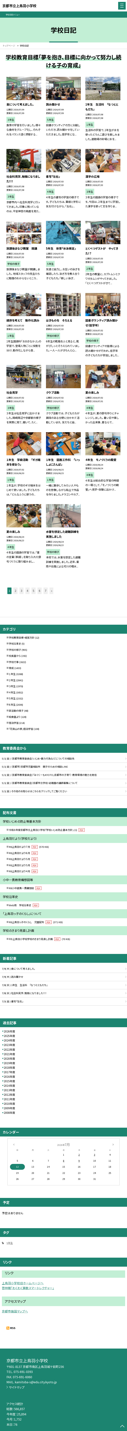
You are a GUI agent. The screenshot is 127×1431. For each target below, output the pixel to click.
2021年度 (9, 1054)
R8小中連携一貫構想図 (25, 888)
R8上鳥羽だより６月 (23, 853)
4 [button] (27, 591)
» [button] (51, 591)
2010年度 (9, 1104)
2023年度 (9, 1045)
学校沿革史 (15, 643)
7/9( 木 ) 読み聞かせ (12, 977)
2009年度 (9, 1108)
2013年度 (9, 1090)
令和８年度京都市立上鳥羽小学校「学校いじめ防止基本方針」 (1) (47, 830)
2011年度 (9, 1099)
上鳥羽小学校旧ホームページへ (23, 1283)
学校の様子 (15, 650)
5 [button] (33, 591)
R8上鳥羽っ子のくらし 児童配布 (36, 922)
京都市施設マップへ (15, 1311)
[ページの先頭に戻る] (122, 1426)
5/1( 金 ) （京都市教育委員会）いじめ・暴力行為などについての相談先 (38, 758)
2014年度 (9, 1085)
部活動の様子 (16, 710)
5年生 (10, 1243)
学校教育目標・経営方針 (21, 637)
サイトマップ (16, 1387)
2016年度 (9, 1076)
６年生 (12, 704)
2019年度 (9, 1063)
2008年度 (9, 1113)
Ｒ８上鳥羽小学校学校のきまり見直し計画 (39, 939)
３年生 (12, 686)
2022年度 (9, 1049)
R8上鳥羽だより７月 (29, 847)
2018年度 (9, 1067)
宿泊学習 (14, 723)
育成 (11, 668)
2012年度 (9, 1094)
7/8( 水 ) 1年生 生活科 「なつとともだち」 (24, 985)
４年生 (12, 692)
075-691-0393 (23, 1371)
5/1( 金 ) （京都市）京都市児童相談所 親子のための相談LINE (35, 766)
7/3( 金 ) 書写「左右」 (12, 1001)
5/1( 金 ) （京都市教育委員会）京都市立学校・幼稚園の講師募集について (40, 783)
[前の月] (13, 1144)
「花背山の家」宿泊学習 (21, 729)
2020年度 (9, 1058)
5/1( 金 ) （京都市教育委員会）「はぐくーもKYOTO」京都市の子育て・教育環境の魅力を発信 (49, 775)
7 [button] (45, 591)
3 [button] (21, 591)
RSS (12, 1328)
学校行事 (14, 662)
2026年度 (9, 1031)
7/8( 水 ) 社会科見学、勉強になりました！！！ (24, 993)
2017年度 (9, 1072)
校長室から (15, 656)
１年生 (12, 674)
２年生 (12, 680)
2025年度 (9, 1036)
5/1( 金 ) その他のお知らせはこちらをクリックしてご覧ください (34, 791)
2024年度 (9, 1040)
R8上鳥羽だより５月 (23, 859)
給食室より (14, 717)
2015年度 (9, 1081)
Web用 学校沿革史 (24, 905)
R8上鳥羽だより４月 (23, 871)
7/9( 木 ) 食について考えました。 (18, 968)
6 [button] (39, 591)
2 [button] (15, 591)
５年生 (12, 698)
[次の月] (113, 1144)
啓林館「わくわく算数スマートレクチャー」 (28, 1288)
